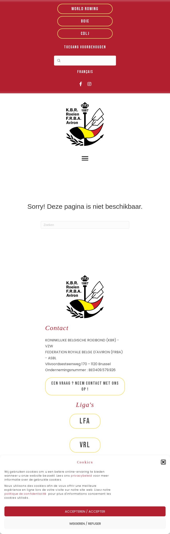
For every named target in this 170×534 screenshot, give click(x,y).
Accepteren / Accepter (85, 511)
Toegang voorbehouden (85, 47)
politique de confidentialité (25, 494)
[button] (163, 462)
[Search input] (85, 61)
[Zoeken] (85, 225)
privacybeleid (82, 476)
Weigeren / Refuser (85, 523)
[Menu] (85, 158)
